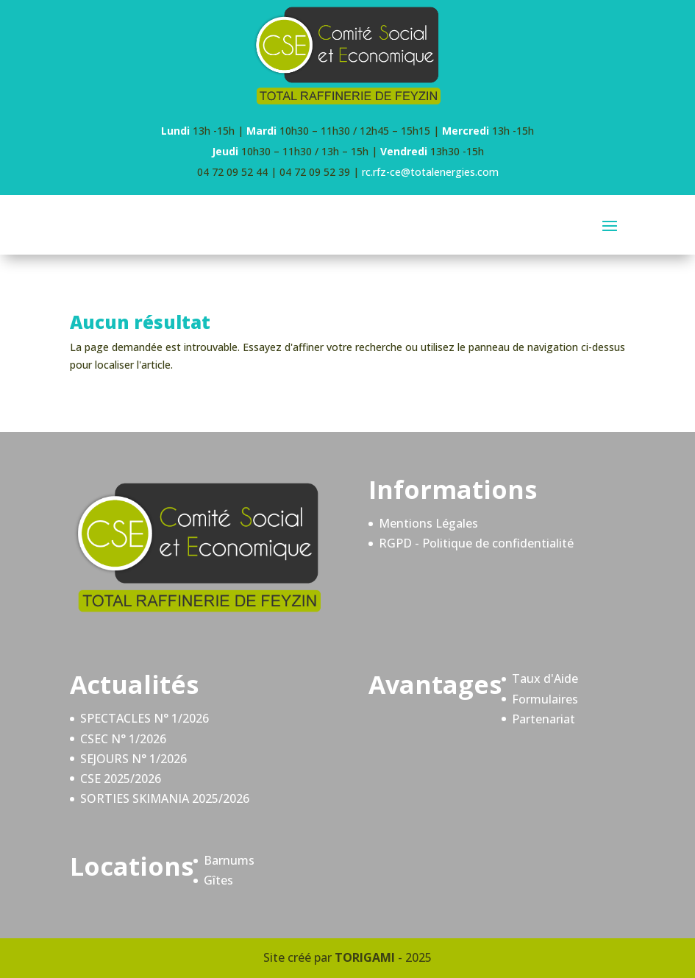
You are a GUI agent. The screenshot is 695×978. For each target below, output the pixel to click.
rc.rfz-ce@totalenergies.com (430, 172)
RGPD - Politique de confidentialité (476, 543)
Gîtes (218, 880)
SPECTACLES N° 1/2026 (144, 718)
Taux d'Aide (545, 678)
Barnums (229, 860)
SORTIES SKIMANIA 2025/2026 (164, 798)
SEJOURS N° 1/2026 (133, 759)
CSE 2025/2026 (120, 778)
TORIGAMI (365, 957)
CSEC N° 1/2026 (123, 739)
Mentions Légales (428, 523)
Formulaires (545, 699)
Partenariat (543, 719)
